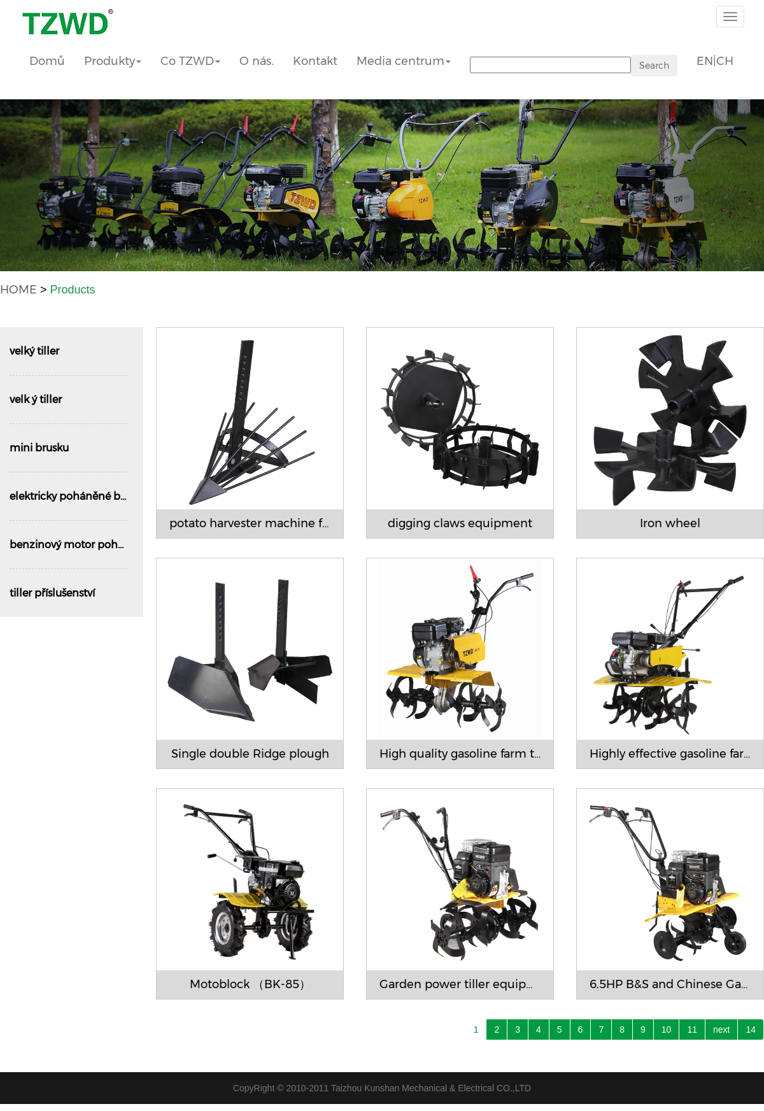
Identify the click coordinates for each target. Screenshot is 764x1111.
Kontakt (315, 61)
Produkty (112, 61)
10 (666, 1029)
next (721, 1029)
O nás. (256, 61)
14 (751, 1029)
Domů (47, 61)
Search (654, 65)
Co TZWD (190, 61)
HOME (18, 290)
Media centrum (404, 61)
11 (692, 1029)
